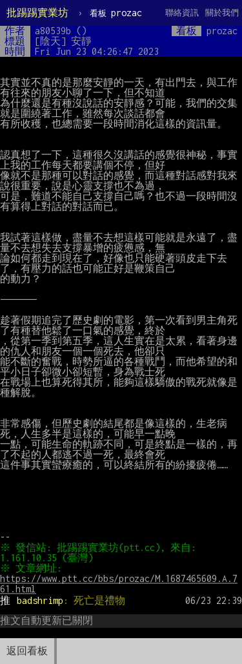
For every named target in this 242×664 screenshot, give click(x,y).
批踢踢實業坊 (37, 12)
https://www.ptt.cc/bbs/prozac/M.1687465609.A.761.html (118, 583)
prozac (116, 12)
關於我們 (222, 12)
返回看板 (27, 650)
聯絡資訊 (182, 12)
